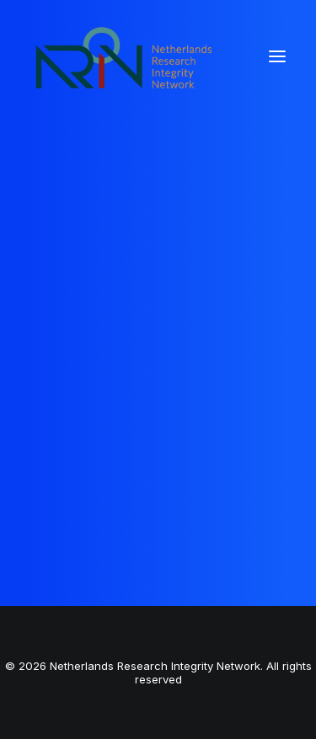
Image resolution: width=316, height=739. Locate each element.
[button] (277, 56)
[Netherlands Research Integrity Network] (123, 56)
